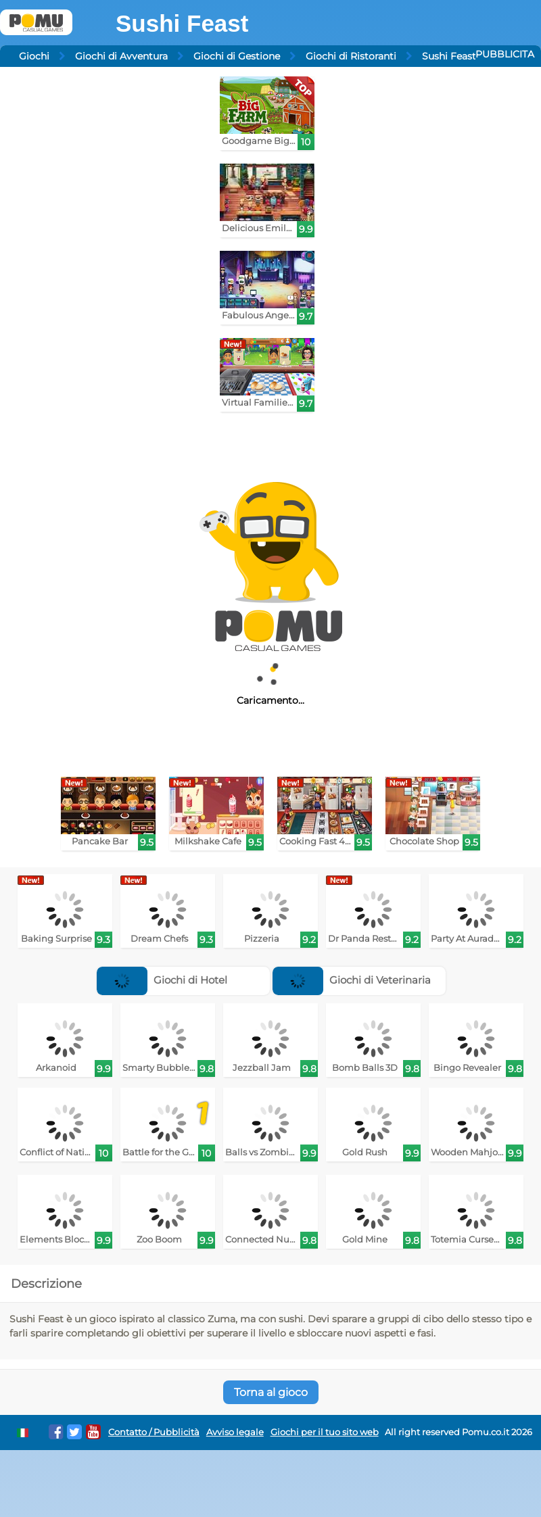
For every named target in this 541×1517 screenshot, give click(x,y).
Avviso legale (235, 1432)
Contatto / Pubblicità (153, 1432)
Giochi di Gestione (236, 56)
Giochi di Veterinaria (352, 979)
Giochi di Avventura (121, 56)
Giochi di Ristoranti (351, 56)
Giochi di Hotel (162, 979)
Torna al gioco (271, 1392)
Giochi (34, 56)
